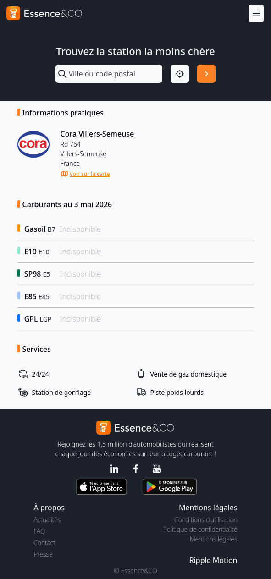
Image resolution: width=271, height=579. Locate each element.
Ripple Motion (213, 560)
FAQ (39, 531)
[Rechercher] (206, 74)
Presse (43, 554)
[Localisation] (180, 74)
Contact (44, 542)
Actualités (47, 519)
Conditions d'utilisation (206, 519)
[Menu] (256, 13)
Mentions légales (213, 539)
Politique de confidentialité (200, 529)
